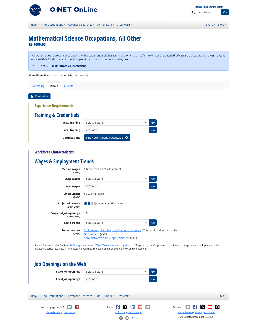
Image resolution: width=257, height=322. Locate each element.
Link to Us (120, 312)
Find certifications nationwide (107, 137)
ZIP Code (91, 130)
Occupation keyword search (209, 7)
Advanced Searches (80, 24)
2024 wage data (78, 245)
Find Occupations (52, 24)
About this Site (185, 312)
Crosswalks (124, 24)
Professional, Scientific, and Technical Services (112, 230)
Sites (221, 24)
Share (209, 24)
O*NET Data (104, 24)
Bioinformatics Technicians (69, 66)
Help (34, 24)
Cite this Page (134, 312)
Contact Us (69, 312)
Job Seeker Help (53, 312)
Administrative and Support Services (106, 238)
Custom (69, 86)
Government (91, 234)
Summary (38, 86)
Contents (38, 96)
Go (225, 12)
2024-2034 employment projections (113, 245)
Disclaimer (209, 312)
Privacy (198, 312)
